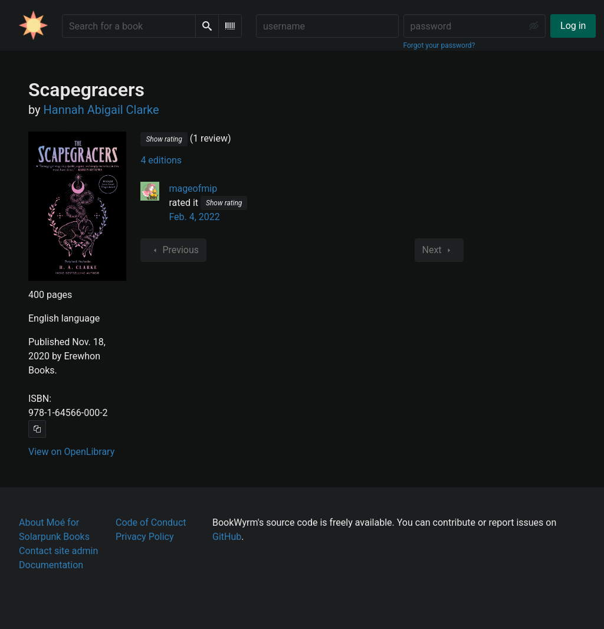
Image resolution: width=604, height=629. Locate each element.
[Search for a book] (129, 26)
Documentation (51, 565)
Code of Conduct (151, 522)
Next (439, 250)
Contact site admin (58, 550)
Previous (173, 250)
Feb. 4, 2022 (194, 216)
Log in (573, 25)
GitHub (226, 536)
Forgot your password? (439, 45)
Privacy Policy (145, 536)
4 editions (161, 160)
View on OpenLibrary (71, 451)
